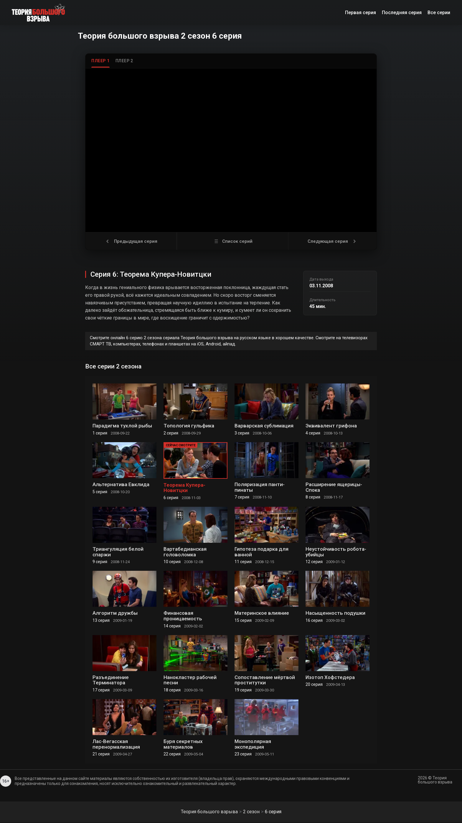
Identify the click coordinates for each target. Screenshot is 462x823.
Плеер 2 (124, 60)
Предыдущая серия (131, 241)
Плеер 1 (100, 60)
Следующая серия (332, 241)
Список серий (233, 241)
